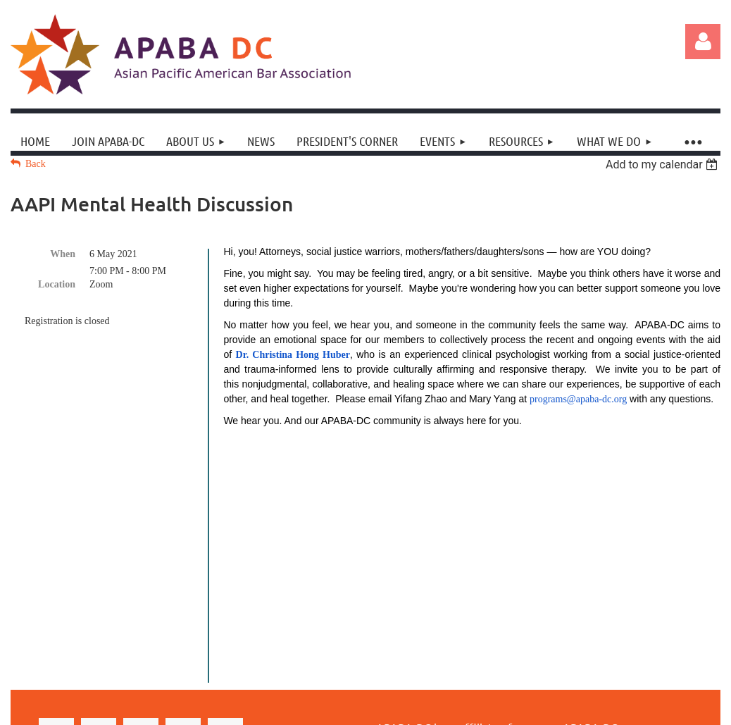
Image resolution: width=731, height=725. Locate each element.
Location (56, 284)
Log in (702, 41)
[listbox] (663, 164)
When (62, 254)
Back (35, 164)
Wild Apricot (596, 698)
